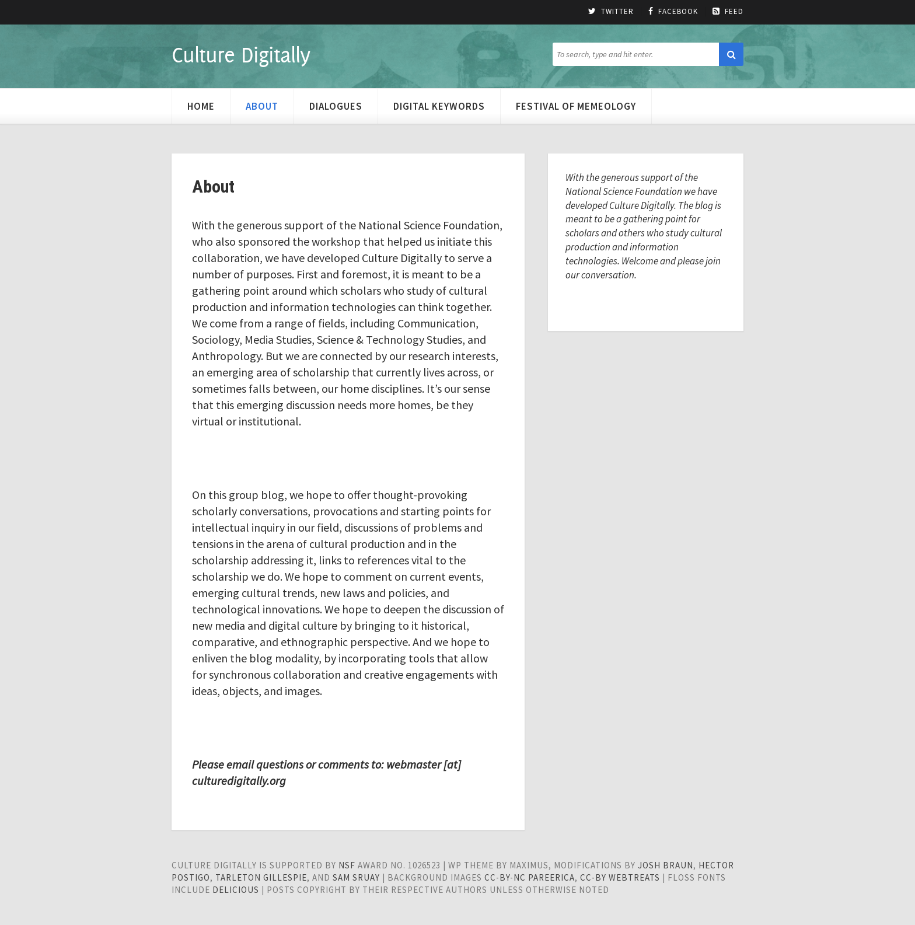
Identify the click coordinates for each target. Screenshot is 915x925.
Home (201, 106)
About (262, 106)
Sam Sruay (356, 877)
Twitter (611, 11)
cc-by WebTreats (620, 877)
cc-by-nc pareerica (529, 877)
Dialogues (335, 106)
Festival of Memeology (576, 106)
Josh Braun (665, 865)
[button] (731, 54)
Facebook (673, 11)
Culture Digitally (241, 54)
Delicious (235, 889)
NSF (346, 865)
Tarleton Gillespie (261, 877)
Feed (728, 11)
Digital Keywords (439, 106)
